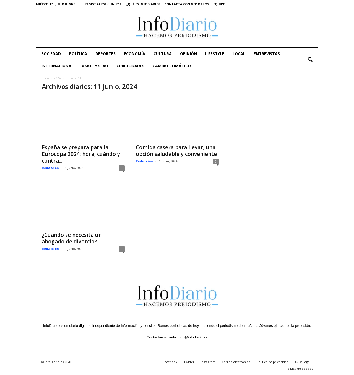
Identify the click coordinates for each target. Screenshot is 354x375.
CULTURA (162, 53)
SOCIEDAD (51, 53)
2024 (57, 78)
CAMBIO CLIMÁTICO (172, 65)
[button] (310, 60)
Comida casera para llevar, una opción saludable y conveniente (176, 151)
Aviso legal (302, 362)
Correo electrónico (236, 362)
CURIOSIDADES (130, 65)
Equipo (219, 4)
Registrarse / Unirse (103, 4)
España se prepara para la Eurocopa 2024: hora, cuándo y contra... (81, 154)
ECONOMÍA (134, 53)
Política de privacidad (272, 362)
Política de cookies (299, 368)
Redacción (50, 168)
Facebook (170, 362)
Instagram (208, 362)
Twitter (189, 362)
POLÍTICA (78, 53)
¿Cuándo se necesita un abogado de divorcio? (72, 238)
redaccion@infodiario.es (188, 337)
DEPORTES (105, 53)
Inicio (45, 78)
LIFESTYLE (214, 53)
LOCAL (239, 53)
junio (69, 78)
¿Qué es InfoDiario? (143, 4)
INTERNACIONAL (57, 65)
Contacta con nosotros (187, 4)
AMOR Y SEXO (95, 65)
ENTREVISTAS (267, 53)
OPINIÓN (188, 53)
